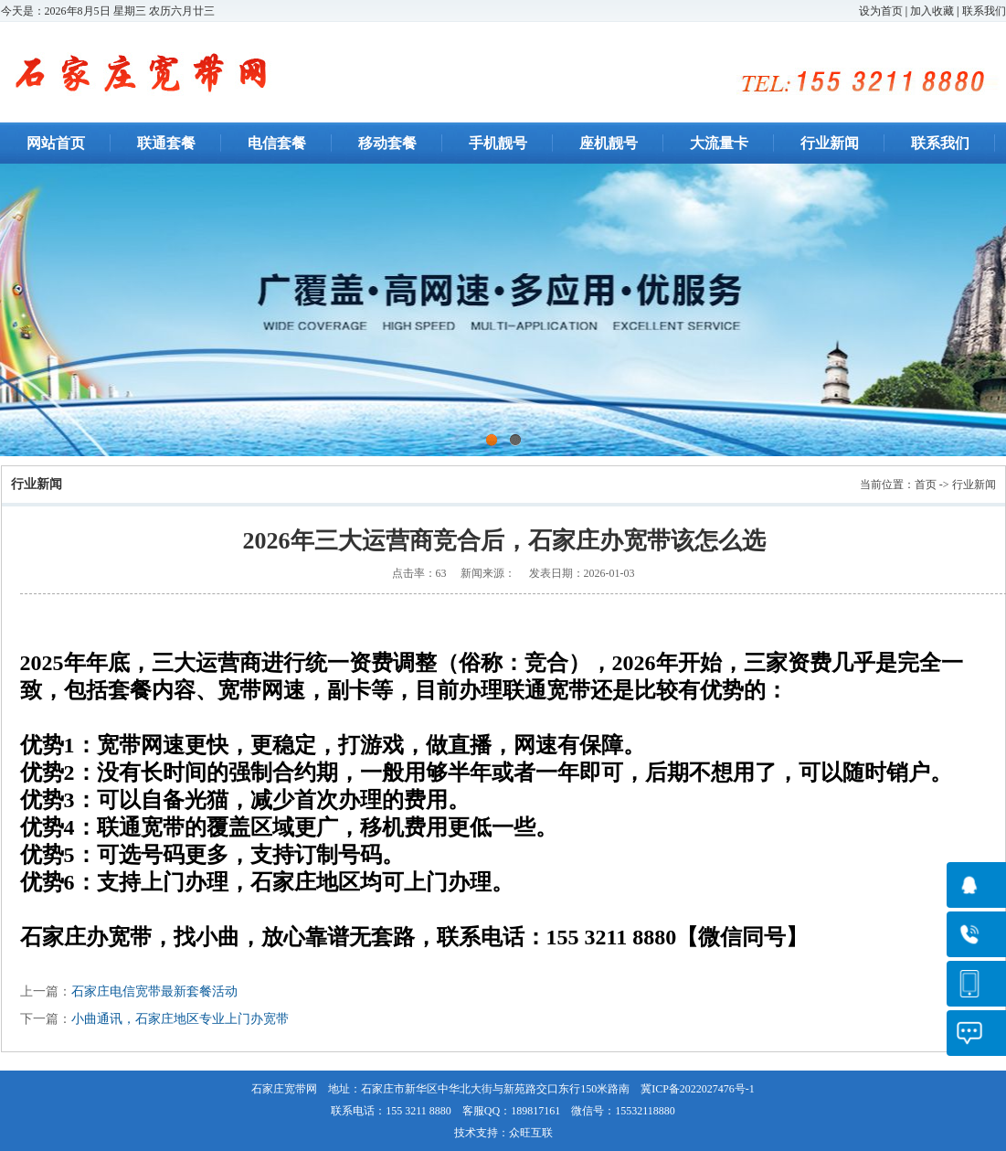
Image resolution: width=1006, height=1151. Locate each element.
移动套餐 (387, 143)
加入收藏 (932, 11)
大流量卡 (719, 143)
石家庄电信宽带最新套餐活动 (154, 991)
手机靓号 (498, 143)
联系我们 (984, 11)
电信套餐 (277, 143)
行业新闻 (829, 143)
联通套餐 (166, 143)
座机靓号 (608, 143)
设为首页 (881, 11)
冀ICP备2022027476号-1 (698, 1088)
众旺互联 (531, 1132)
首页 (926, 484)
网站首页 (55, 143)
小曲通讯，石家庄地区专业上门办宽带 (180, 1019)
